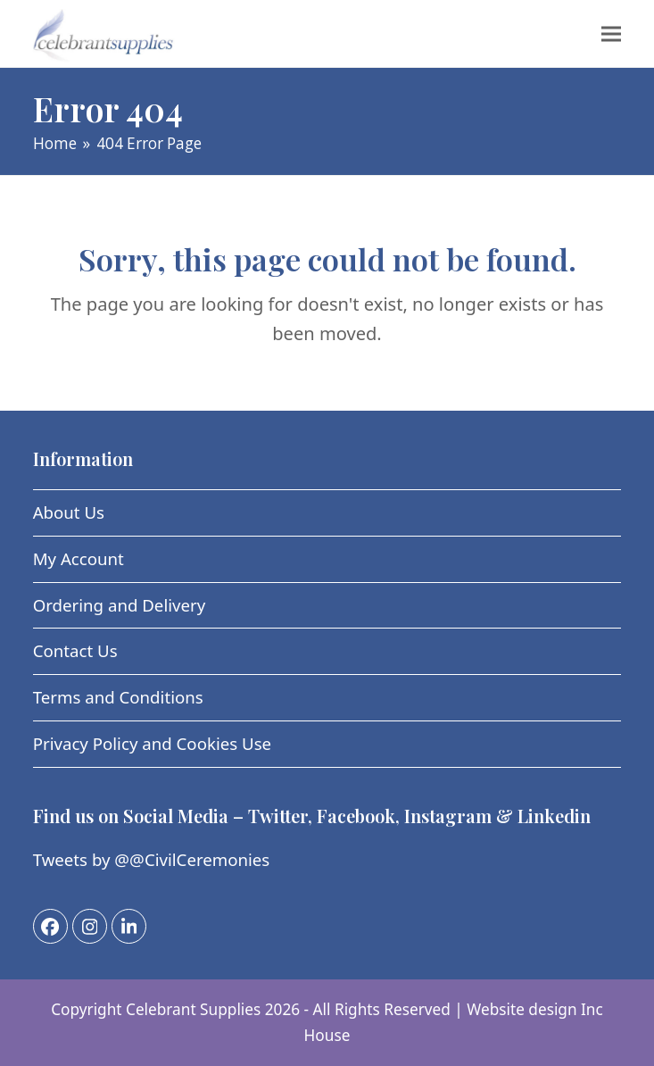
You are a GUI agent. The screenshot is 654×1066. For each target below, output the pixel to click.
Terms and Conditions (118, 697)
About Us (68, 512)
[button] (611, 33)
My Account (78, 558)
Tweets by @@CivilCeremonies (151, 859)
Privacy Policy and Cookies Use (152, 743)
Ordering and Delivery (119, 605)
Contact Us (75, 650)
